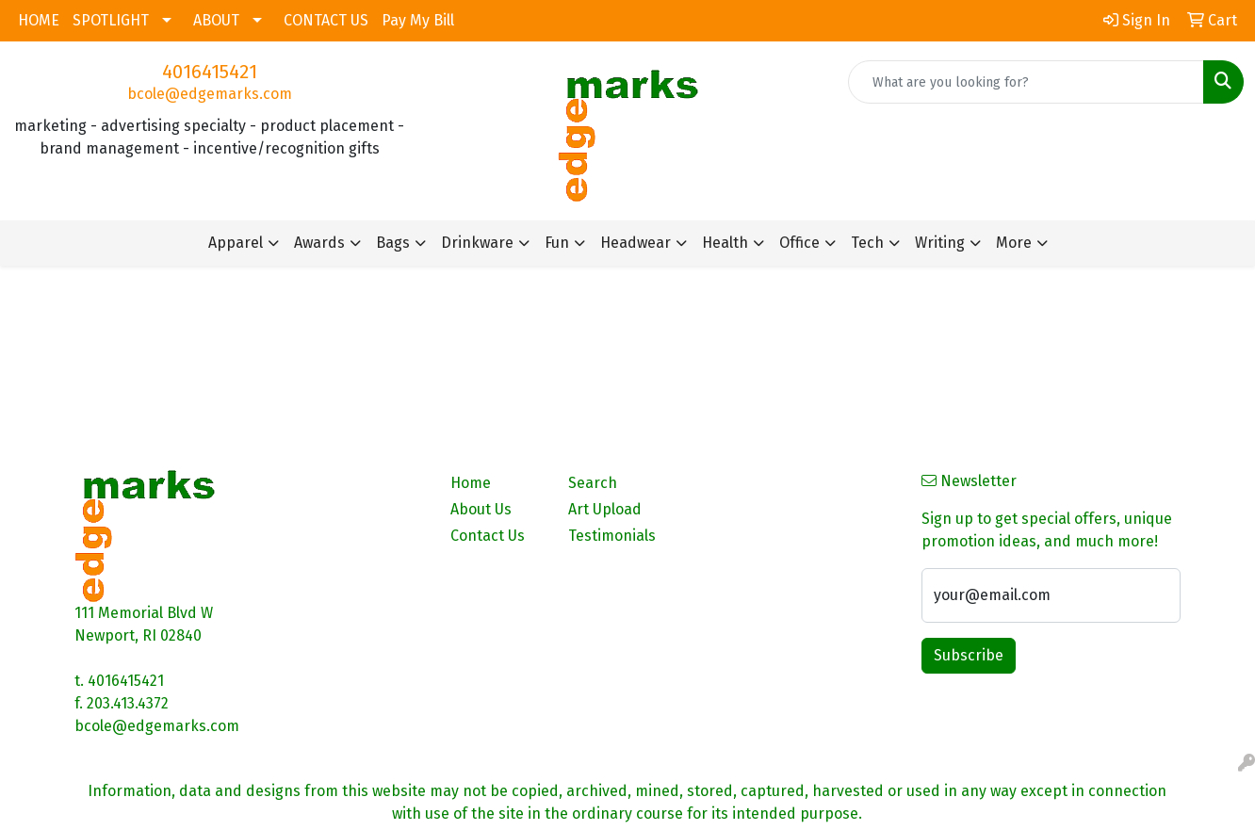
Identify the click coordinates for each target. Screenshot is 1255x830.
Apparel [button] (235, 243)
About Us (481, 509)
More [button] (1014, 243)
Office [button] (799, 243)
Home (470, 483)
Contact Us (487, 536)
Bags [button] (393, 243)
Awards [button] (319, 243)
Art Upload (605, 509)
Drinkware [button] (477, 243)
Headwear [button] (635, 243)
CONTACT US (326, 20)
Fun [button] (557, 243)
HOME (38, 20)
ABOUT (216, 20)
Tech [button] (867, 243)
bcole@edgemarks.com (209, 94)
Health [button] (725, 243)
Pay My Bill (418, 20)
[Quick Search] (1026, 82)
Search (592, 483)
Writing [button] (940, 243)
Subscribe (968, 655)
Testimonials (612, 536)
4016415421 (209, 71)
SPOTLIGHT (111, 20)
